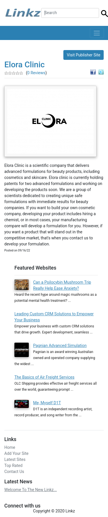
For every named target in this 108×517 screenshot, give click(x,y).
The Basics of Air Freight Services (44, 377)
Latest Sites (14, 459)
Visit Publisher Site (84, 55)
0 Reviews (36, 72)
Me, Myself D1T (47, 402)
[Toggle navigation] (97, 33)
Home (9, 447)
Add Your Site (16, 453)
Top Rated (13, 465)
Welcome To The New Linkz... (30, 489)
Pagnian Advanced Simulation (60, 345)
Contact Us (14, 471)
